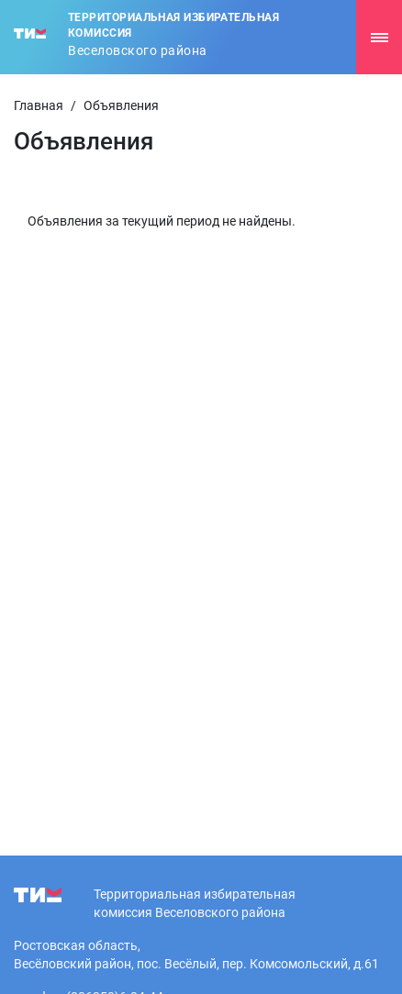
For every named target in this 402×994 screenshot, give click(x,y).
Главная (38, 105)
